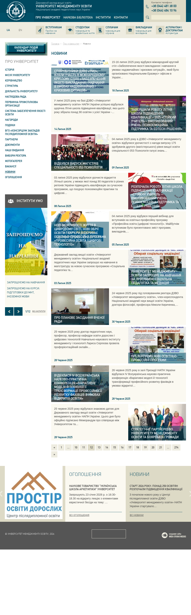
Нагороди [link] (11, 119)
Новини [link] (10, 171)
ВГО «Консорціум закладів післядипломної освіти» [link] (22, 132)
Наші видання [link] (14, 150)
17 (129, 447)
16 (122, 447)
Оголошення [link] (13, 177)
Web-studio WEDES (179, 601)
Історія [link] (9, 69)
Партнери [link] (11, 139)
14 (106, 447)
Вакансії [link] (10, 166)
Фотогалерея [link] (13, 161)
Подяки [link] (10, 125)
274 (176, 447)
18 (137, 447)
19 (145, 447)
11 (83, 447)
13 (99, 447)
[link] (48, 17)
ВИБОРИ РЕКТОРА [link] (15, 155)
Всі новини (137, 515)
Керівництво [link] (13, 80)
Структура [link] (11, 85)
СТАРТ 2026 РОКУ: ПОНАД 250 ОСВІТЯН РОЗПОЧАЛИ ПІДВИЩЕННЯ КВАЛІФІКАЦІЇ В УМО (156, 489)
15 (114, 447)
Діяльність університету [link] (21, 91)
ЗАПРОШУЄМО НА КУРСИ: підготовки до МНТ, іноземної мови (23, 292)
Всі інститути (38, 311)
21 (160, 447)
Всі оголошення (79, 515)
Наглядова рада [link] (15, 96)
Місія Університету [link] (17, 75)
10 (76, 447)
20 (153, 447)
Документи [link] (12, 144)
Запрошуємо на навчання (26, 282)
